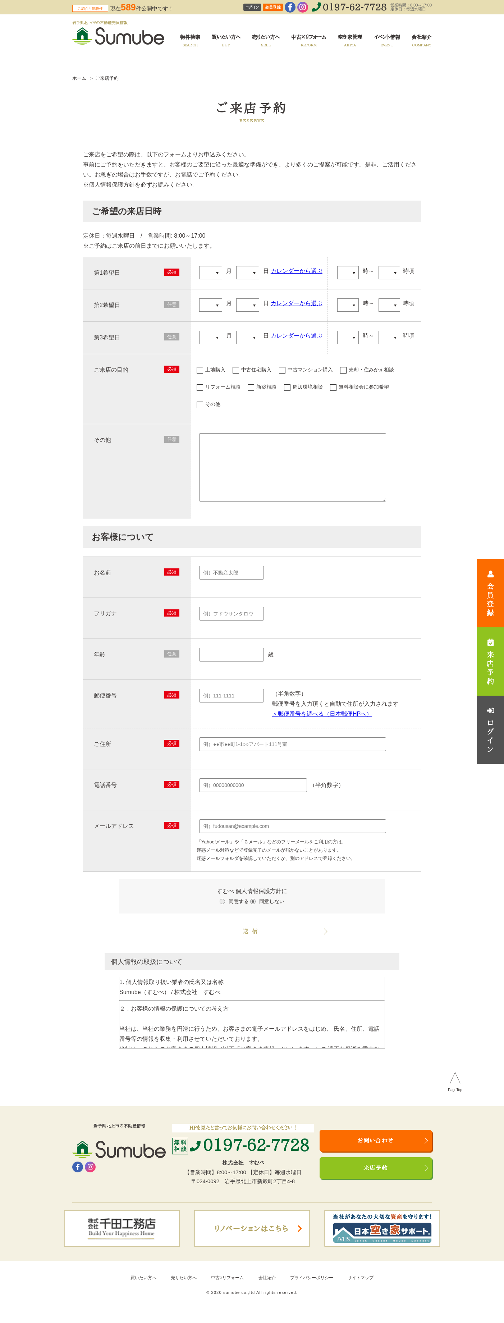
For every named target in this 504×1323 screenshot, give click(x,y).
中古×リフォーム (227, 1288)
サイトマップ (361, 1288)
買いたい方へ (143, 1288)
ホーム (79, 78)
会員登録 (273, 7)
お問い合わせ (376, 1151)
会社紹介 (267, 1288)
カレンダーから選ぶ (296, 271)
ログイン (252, 7)
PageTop (455, 1101)
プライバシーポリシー (311, 1288)
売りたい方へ (184, 1288)
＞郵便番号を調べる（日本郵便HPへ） (322, 725)
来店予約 (375, 1179)
